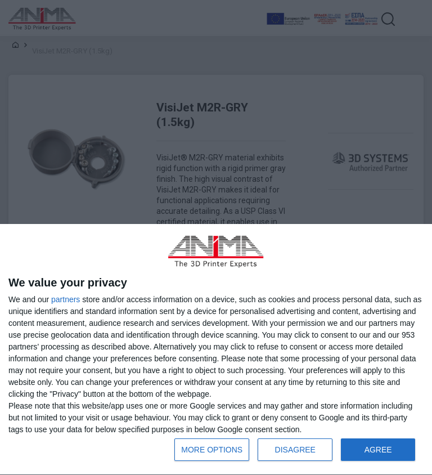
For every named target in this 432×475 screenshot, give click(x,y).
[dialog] (216, 350)
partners (65, 299)
